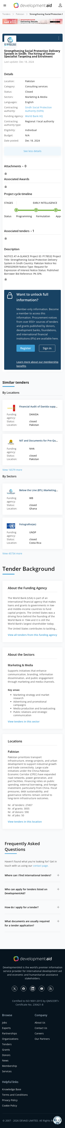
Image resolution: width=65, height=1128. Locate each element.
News (5, 1060)
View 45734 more (12, 553)
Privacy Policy (10, 1100)
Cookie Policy (9, 1105)
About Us (40, 1022)
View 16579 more (12, 469)
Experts (6, 1028)
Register (25, 348)
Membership (9, 1066)
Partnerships (9, 1033)
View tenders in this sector (24, 721)
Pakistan (20, 14)
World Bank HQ (34, 116)
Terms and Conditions (15, 1094)
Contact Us (41, 1028)
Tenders (6, 14)
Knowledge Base (11, 1089)
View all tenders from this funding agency (32, 635)
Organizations (10, 1038)
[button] (5, 5)
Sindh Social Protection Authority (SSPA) (38, 109)
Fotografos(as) (27, 524)
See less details (32, 151)
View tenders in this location (25, 821)
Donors (6, 1055)
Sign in (47, 348)
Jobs (4, 1022)
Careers (39, 1033)
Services (7, 1071)
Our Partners (42, 1038)
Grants (6, 1049)
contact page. (41, 865)
